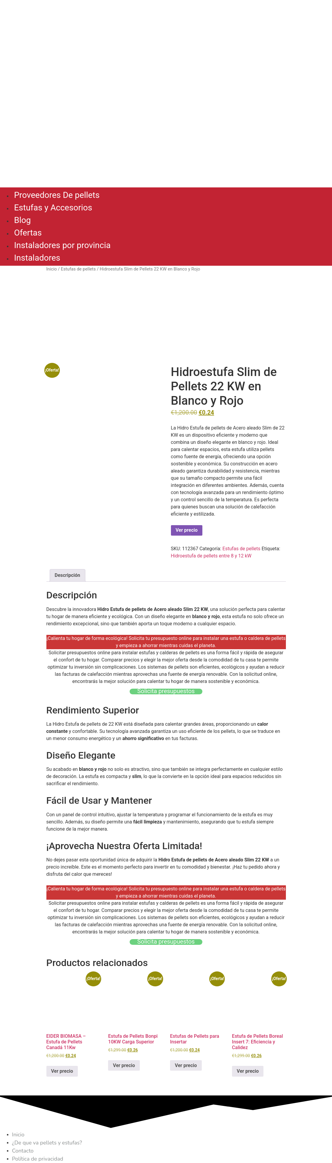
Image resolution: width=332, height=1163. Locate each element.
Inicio (51, 269)
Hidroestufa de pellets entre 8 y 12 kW (211, 556)
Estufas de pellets (78, 269)
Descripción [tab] (67, 575)
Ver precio (187, 530)
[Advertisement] (166, 318)
